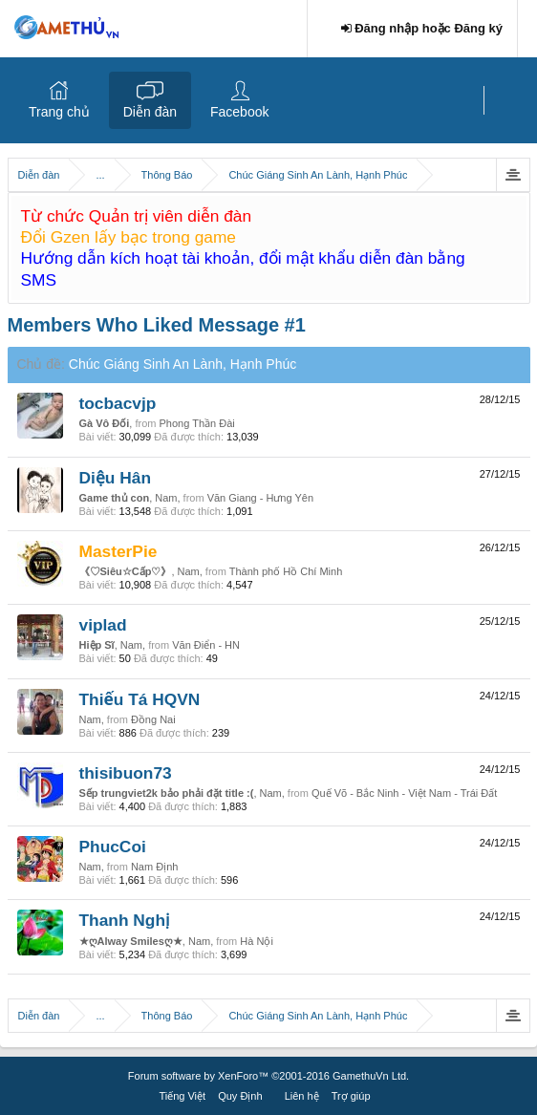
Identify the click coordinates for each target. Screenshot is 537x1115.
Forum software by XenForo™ (268, 1076)
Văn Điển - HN (206, 645)
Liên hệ (302, 1096)
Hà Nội (256, 941)
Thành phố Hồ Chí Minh (286, 571)
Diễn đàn (150, 111)
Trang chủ (59, 111)
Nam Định (154, 866)
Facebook (239, 111)
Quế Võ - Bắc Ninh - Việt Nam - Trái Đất (404, 793)
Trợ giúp (351, 1096)
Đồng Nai (153, 719)
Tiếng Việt (182, 1096)
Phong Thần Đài (197, 423)
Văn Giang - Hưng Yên (260, 498)
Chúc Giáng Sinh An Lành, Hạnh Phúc (182, 364)
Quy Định (240, 1096)
